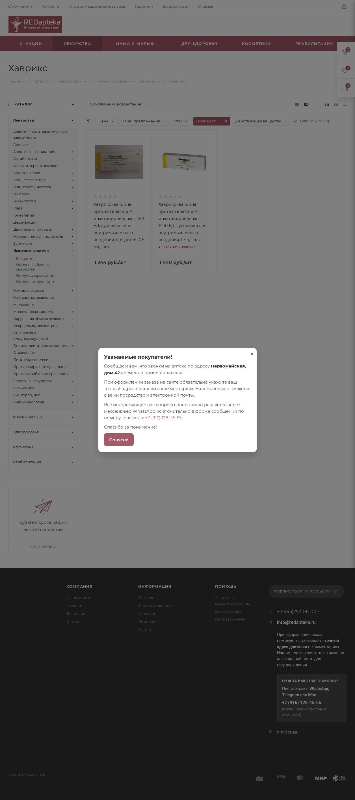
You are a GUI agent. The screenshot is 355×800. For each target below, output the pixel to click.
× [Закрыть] (252, 354)
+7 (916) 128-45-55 (163, 417)
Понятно (119, 439)
